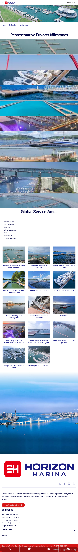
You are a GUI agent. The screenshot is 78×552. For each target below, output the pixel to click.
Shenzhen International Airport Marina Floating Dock (39, 341)
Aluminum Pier (9, 222)
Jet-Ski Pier (8, 236)
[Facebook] (64, 483)
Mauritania (64, 316)
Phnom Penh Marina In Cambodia (39, 317)
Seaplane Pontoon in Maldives (39, 267)
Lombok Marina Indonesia (39, 291)
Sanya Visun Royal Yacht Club (14, 366)
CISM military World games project (64, 341)
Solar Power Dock (10, 238)
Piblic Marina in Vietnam (64, 291)
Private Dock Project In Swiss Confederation (14, 292)
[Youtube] (74, 483)
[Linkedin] (69, 483)
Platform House (9, 233)
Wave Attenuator (10, 230)
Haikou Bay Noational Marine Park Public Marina (14, 341)
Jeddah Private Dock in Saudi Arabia (64, 267)
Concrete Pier (9, 224)
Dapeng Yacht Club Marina (38, 365)
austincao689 (11, 526)
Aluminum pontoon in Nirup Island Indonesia (14, 267)
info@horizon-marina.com (16, 523)
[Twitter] (60, 483)
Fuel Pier (7, 227)
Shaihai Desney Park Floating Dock (14, 317)
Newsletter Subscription (13, 505)
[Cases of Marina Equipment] (39, 11)
